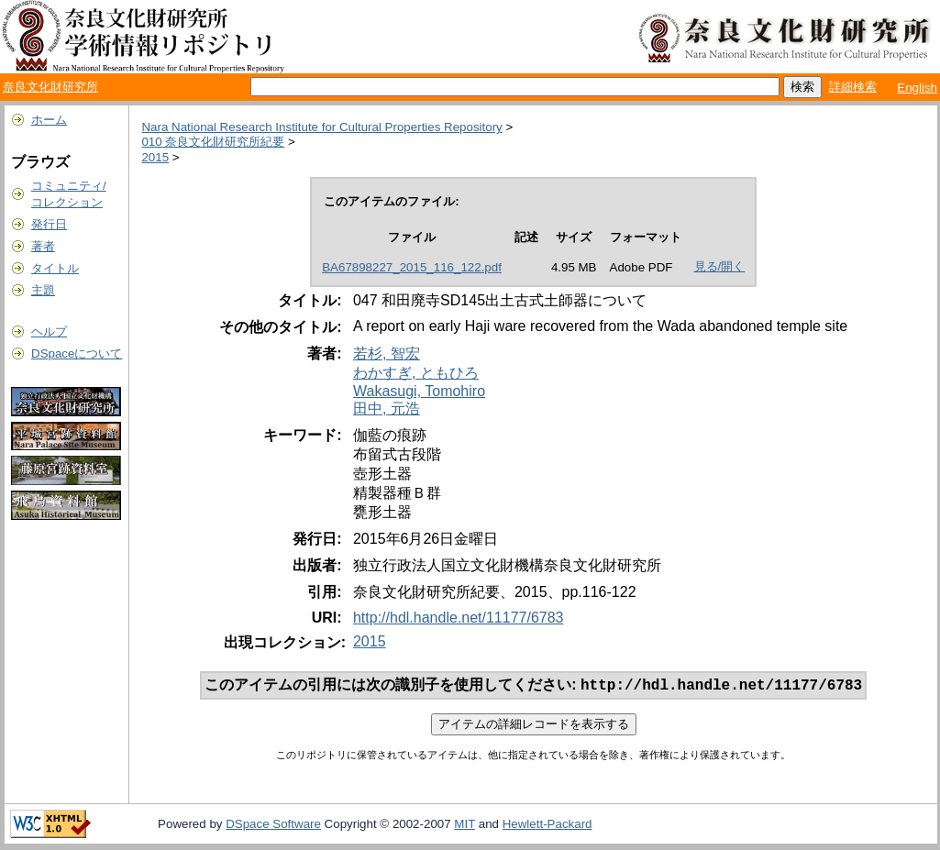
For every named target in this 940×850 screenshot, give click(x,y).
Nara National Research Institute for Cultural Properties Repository (321, 127)
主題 (43, 290)
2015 (155, 157)
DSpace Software (273, 826)
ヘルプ (49, 331)
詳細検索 (853, 87)
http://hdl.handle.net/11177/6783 (458, 617)
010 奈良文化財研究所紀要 (212, 142)
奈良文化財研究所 (50, 87)
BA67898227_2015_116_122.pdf (412, 267)
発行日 (49, 224)
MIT (464, 826)
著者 (43, 246)
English (917, 87)
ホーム (49, 120)
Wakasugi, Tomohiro (419, 391)
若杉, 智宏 (386, 353)
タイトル (55, 268)
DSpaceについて (76, 353)
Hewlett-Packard (547, 826)
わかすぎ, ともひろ (416, 373)
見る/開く (720, 266)
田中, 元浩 (386, 408)
